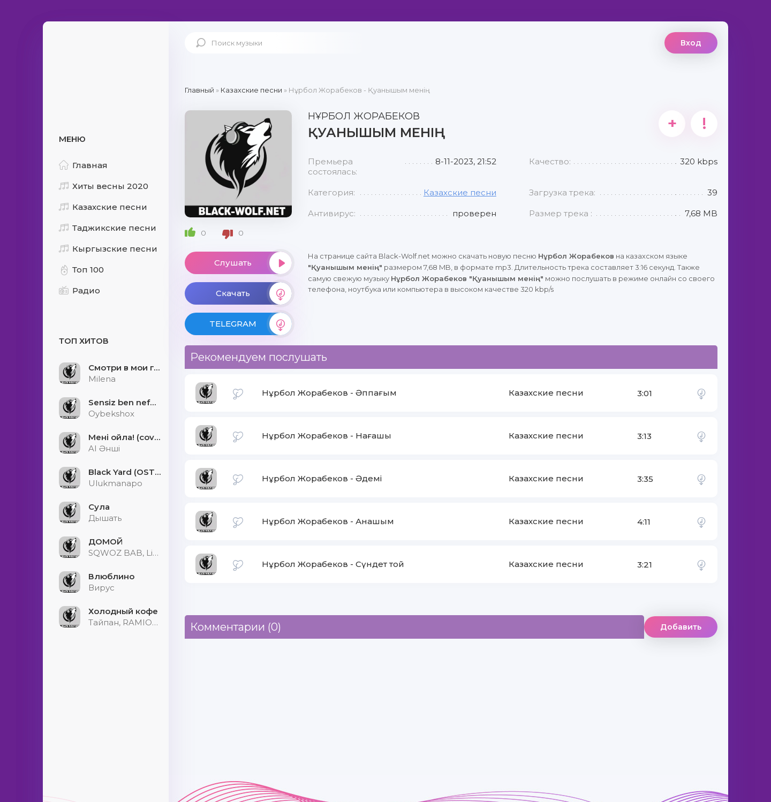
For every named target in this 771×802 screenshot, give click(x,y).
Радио (79, 290)
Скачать (254, 293)
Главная (83, 165)
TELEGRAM (250, 324)
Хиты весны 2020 (103, 186)
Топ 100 (81, 269)
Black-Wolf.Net (107, 56)
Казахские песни (103, 207)
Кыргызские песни (108, 249)
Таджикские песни (107, 228)
